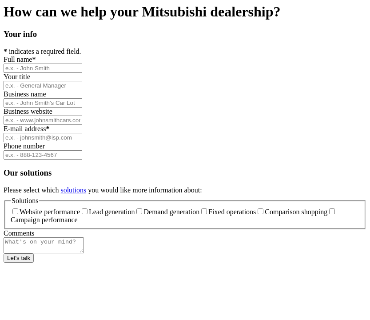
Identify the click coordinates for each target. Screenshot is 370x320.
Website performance (46, 212)
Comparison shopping (292, 212)
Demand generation (167, 212)
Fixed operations (228, 212)
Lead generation (108, 212)
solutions (73, 190)
